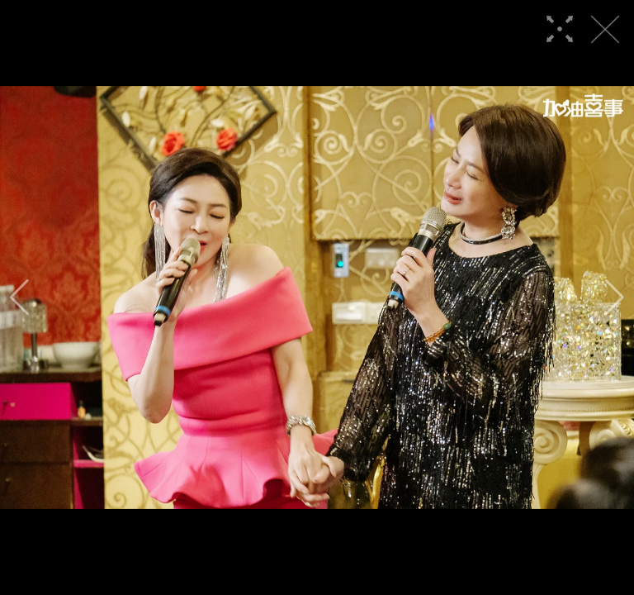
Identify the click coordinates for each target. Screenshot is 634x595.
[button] (19, 297)
